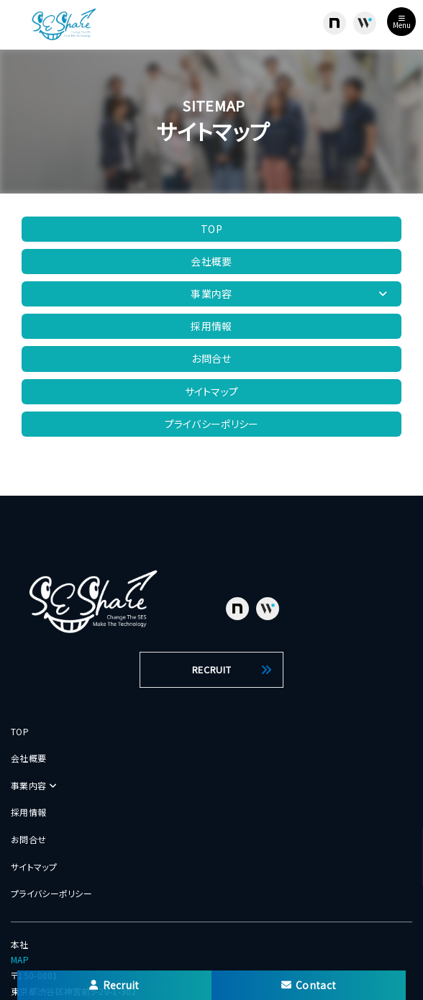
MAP (20, 959)
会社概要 (211, 261)
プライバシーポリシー (212, 424)
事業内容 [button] (289, 293)
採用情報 (211, 326)
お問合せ (211, 358)
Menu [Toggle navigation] (402, 22)
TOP (211, 229)
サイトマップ (212, 391)
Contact (308, 985)
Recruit (114, 985)
